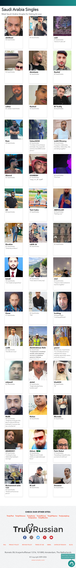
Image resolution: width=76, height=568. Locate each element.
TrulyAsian (31, 516)
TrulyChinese (20, 516)
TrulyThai (10, 516)
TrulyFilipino (52, 516)
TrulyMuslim (43, 518)
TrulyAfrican (41, 516)
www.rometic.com (38, 560)
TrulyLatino (32, 518)
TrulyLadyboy (64, 516)
